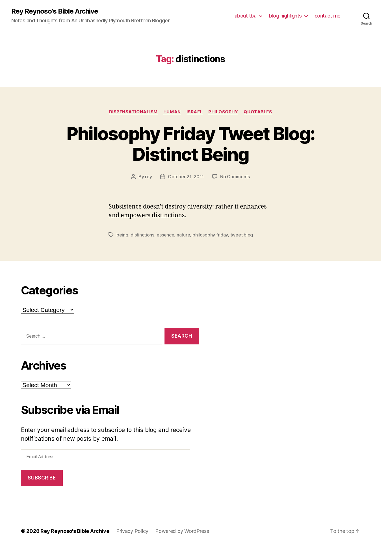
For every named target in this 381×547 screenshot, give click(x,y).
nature (183, 235)
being (122, 235)
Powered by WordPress (182, 531)
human (172, 111)
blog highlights (285, 16)
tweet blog (241, 235)
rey (148, 176)
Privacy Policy (132, 531)
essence (165, 235)
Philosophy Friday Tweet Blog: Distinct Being (190, 144)
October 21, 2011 (186, 176)
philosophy (223, 111)
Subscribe (42, 478)
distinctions (142, 235)
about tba (246, 16)
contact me (328, 16)
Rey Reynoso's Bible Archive (54, 11)
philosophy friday (210, 235)
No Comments (235, 176)
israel (195, 111)
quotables (258, 111)
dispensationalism (133, 111)
